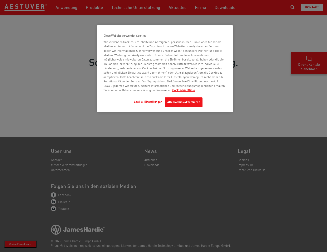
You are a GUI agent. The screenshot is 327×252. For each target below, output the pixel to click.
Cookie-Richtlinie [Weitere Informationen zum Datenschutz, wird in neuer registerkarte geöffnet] (183, 90)
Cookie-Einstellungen (148, 101)
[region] (165, 68)
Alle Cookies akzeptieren (183, 102)
